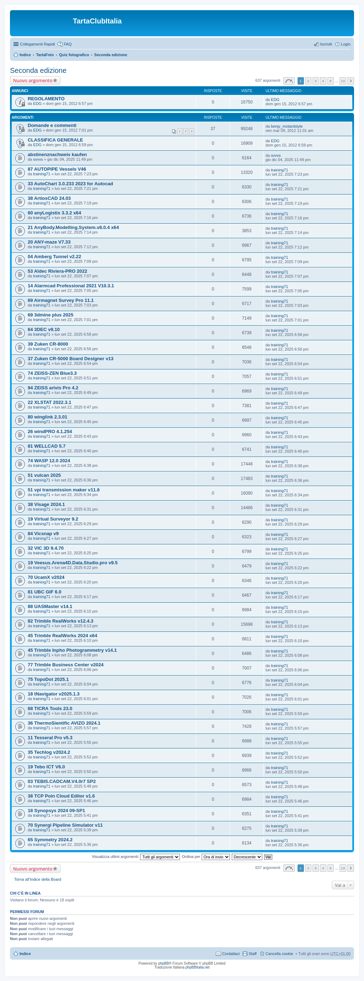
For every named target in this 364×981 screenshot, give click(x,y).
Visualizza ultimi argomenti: (136, 856)
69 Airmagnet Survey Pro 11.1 (61, 300)
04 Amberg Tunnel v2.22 (54, 256)
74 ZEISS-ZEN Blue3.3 (52, 373)
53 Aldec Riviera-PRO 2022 (57, 271)
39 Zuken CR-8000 (48, 344)
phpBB (163, 963)
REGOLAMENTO (46, 98)
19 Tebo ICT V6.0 (46, 766)
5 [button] (331, 81)
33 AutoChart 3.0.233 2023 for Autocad (70, 183)
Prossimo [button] (350, 81)
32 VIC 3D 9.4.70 (46, 548)
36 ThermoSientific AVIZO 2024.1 (64, 723)
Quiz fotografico (74, 55)
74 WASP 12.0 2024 (49, 460)
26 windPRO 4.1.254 (50, 431)
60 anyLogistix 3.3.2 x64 (54, 212)
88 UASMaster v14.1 (50, 606)
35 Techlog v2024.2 (49, 752)
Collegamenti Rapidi (37, 44)
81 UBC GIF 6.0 (44, 592)
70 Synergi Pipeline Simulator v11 (65, 825)
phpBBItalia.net (198, 967)
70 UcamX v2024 (46, 577)
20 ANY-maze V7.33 (49, 242)
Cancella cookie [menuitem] (279, 953)
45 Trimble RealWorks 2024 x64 (62, 635)
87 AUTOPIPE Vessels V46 (57, 169)
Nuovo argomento (32, 80)
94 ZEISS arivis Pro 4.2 (53, 387)
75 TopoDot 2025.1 (48, 679)
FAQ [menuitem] (67, 44)
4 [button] (323, 81)
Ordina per (206, 856)
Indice (25, 55)
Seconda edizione (110, 55)
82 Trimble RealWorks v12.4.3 (60, 621)
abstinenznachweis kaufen (57, 154)
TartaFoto (45, 55)
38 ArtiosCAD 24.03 (49, 198)
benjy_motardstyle (287, 126)
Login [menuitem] (345, 44)
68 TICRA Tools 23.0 (50, 708)
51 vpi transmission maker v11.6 (64, 489)
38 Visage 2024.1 (46, 504)
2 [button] (308, 81)
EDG (37, 103)
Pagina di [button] (289, 81)
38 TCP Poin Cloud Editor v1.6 (61, 796)
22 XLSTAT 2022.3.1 (49, 402)
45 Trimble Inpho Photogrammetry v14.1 (72, 650)
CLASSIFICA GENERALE (55, 140)
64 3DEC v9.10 (44, 329)
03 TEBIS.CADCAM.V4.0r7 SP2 (62, 781)
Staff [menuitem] (252, 953)
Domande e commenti (52, 125)
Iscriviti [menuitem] (326, 44)
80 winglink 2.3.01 (47, 417)
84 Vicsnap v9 (43, 533)
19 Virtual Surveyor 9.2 (53, 519)
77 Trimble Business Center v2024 (65, 664)
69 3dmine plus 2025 (50, 315)
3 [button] (316, 81)
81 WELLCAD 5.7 (46, 446)
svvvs (38, 159)
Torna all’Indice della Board (37, 879)
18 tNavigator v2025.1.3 (54, 694)
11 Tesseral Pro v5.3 (50, 737)
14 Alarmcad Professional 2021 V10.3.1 (71, 285)
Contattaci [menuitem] (231, 953)
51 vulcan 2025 (44, 475)
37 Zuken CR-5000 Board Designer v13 (70, 358)
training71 (41, 174)
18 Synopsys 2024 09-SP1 (56, 810)
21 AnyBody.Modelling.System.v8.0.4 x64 (73, 227)
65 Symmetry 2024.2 (50, 839)
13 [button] (343, 81)
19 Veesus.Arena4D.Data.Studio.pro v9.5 (73, 562)
